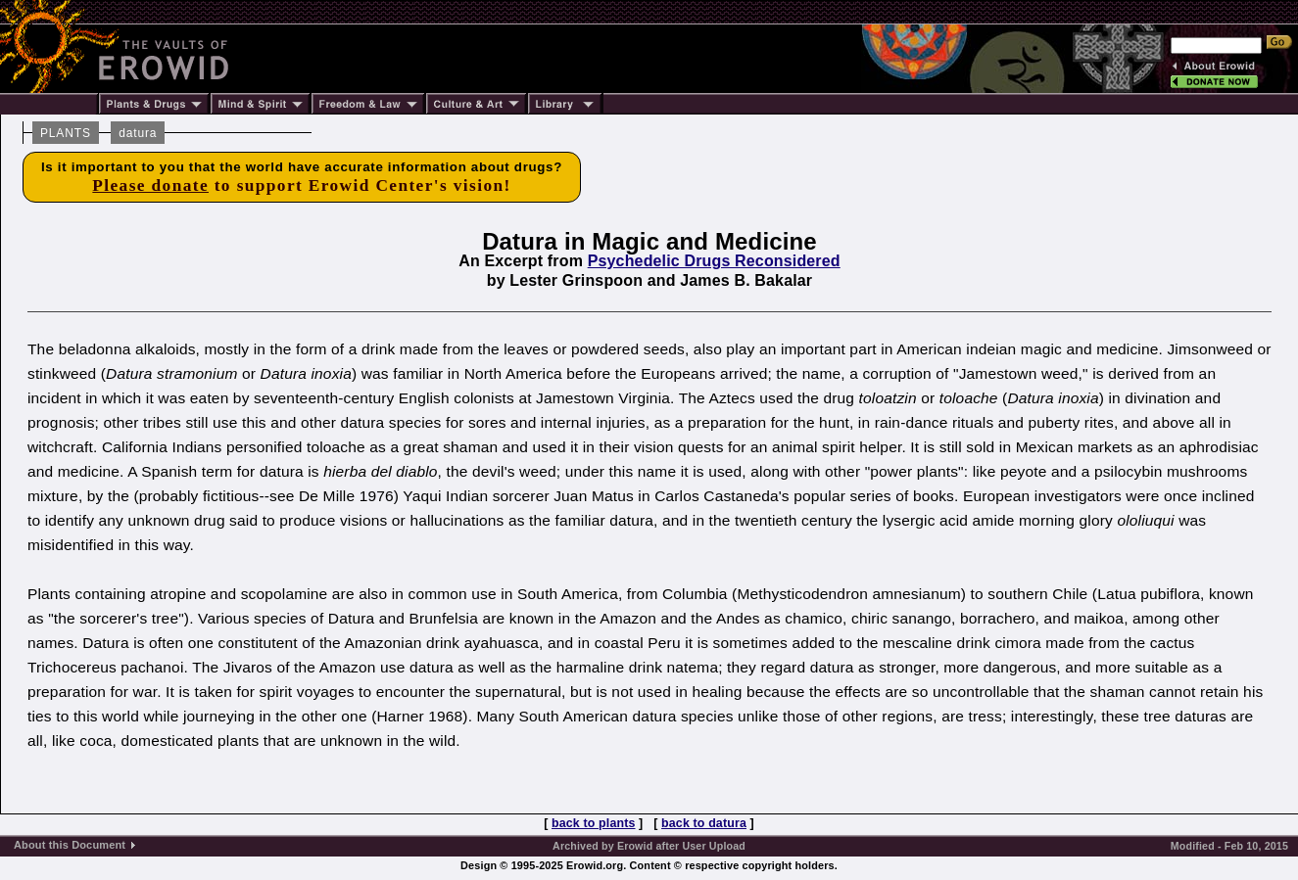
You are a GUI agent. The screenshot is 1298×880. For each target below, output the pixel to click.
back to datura (703, 823)
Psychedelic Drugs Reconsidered (714, 261)
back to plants (593, 823)
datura (138, 133)
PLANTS (65, 133)
